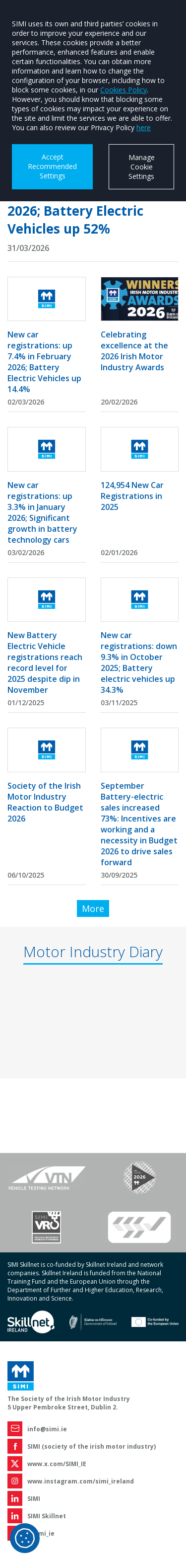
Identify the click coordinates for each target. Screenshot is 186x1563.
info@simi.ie (47, 1429)
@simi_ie (41, 1533)
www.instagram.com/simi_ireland (80, 1481)
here (143, 127)
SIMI (33, 1498)
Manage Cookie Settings (141, 167)
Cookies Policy (123, 89)
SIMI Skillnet (46, 1516)
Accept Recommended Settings (52, 166)
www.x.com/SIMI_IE (56, 1464)
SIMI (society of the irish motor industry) (91, 1446)
